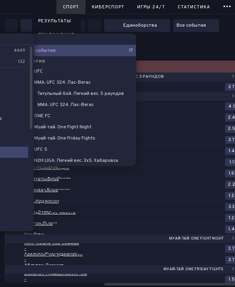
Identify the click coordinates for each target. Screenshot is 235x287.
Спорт (71, 7)
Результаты (54, 21)
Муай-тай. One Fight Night (196, 238)
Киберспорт (108, 7)
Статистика (194, 7)
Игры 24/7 (151, 7)
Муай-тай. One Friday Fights (193, 269)
